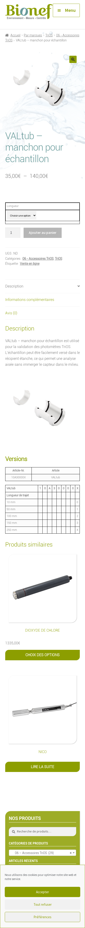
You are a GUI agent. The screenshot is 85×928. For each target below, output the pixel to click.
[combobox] (42, 853)
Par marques (33, 35)
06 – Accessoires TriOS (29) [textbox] (41, 853)
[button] (73, 59)
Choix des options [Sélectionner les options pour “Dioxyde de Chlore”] (42, 655)
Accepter (42, 892)
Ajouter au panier (42, 232)
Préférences (42, 917)
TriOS (49, 35)
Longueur (13, 206)
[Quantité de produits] (13, 233)
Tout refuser (43, 904)
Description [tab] (14, 286)
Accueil (15, 35)
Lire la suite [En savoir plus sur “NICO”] (42, 767)
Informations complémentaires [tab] (29, 300)
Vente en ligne (29, 263)
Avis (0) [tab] (11, 313)
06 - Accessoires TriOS (37, 258)
